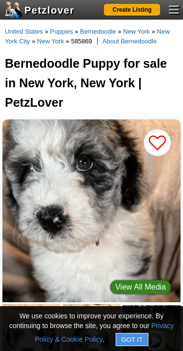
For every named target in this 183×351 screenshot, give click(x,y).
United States (24, 31)
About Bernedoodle (129, 41)
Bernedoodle (98, 31)
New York (136, 31)
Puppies (61, 31)
